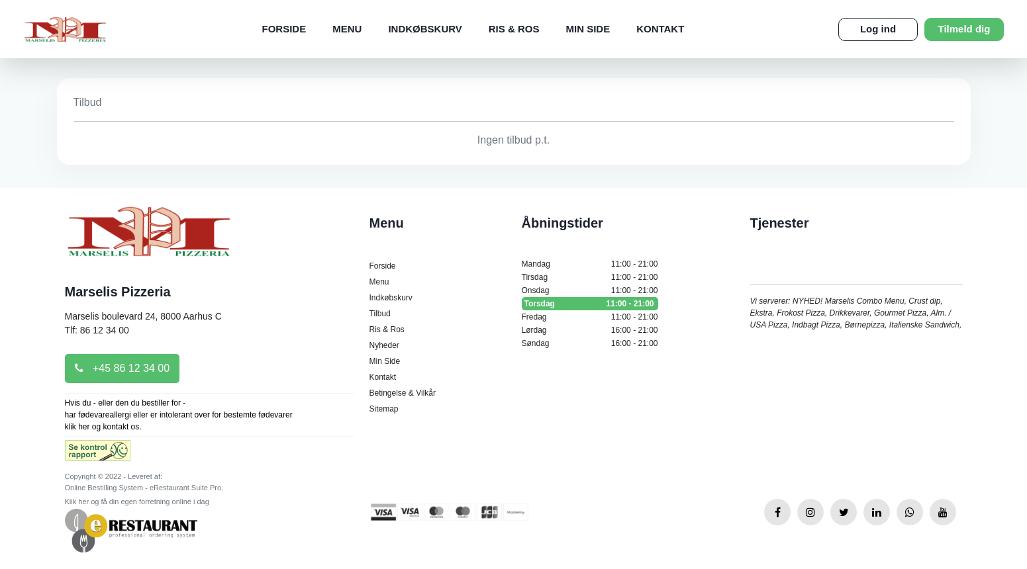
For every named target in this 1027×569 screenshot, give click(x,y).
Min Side (587, 28)
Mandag (590, 264)
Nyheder (384, 345)
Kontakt (660, 28)
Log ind (878, 28)
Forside (284, 28)
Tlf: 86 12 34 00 (97, 330)
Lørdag (590, 330)
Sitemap (384, 409)
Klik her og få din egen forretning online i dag (137, 501)
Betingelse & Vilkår (402, 393)
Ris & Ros (514, 28)
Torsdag (590, 303)
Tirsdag (590, 277)
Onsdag (590, 290)
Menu (347, 28)
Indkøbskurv (425, 28)
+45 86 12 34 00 (122, 368)
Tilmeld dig (964, 28)
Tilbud (380, 313)
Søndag (590, 343)
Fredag (590, 317)
